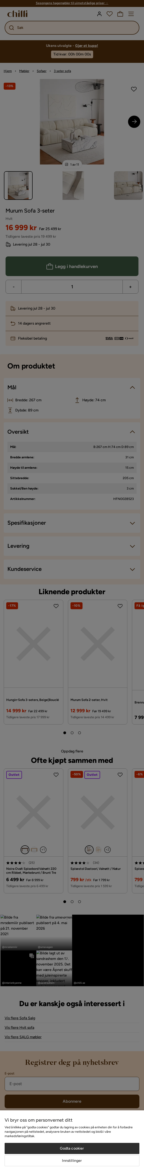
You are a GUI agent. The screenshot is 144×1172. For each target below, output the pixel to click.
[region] (72, 1141)
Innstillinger (72, 1160)
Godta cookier (72, 1148)
